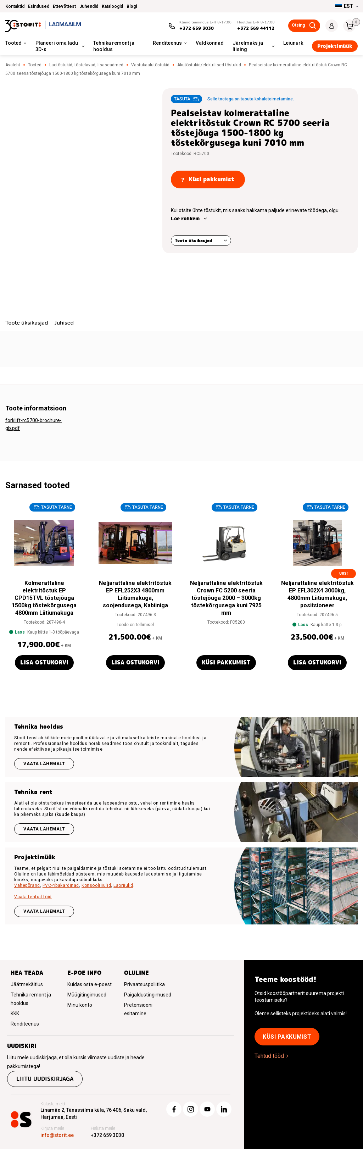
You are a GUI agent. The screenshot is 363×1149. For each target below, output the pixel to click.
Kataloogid (112, 6)
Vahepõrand (27, 885)
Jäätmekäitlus (27, 984)
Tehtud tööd (269, 1056)
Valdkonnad (210, 43)
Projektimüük (334, 46)
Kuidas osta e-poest (89, 984)
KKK (15, 1013)
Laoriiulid (123, 885)
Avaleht (12, 64)
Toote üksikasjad (193, 240)
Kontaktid (14, 6)
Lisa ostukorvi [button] (44, 662)
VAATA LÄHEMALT (44, 911)
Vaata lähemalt (44, 763)
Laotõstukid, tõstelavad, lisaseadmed (86, 64)
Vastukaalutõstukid (150, 64)
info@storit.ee (57, 1135)
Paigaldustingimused (147, 995)
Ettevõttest (64, 6)
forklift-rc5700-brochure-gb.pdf (33, 424)
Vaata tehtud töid (33, 896)
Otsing (298, 25)
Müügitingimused (86, 995)
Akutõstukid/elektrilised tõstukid (209, 64)
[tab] (26, 323)
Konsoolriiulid (96, 885)
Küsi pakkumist (226, 662)
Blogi (132, 6)
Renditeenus (167, 43)
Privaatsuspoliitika (144, 984)
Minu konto (79, 1005)
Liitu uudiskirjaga (44, 1079)
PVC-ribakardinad (61, 885)
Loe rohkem (185, 218)
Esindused (38, 6)
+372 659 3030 (196, 28)
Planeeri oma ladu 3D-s (56, 46)
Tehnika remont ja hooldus (113, 46)
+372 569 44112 (255, 28)
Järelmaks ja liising (248, 46)
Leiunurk (293, 43)
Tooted (13, 43)
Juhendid (88, 6)
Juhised (64, 323)
